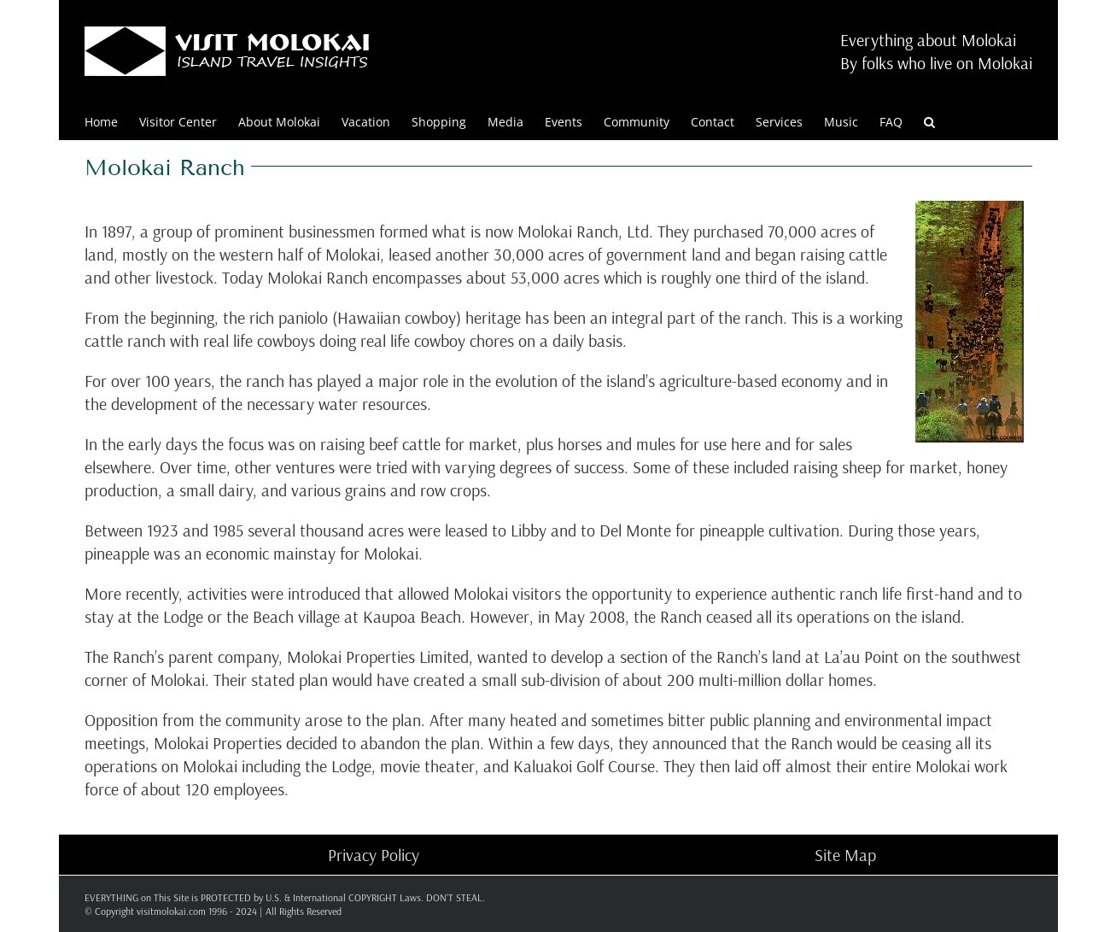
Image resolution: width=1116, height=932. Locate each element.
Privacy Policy (373, 854)
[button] (929, 121)
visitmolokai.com (171, 911)
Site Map (845, 854)
